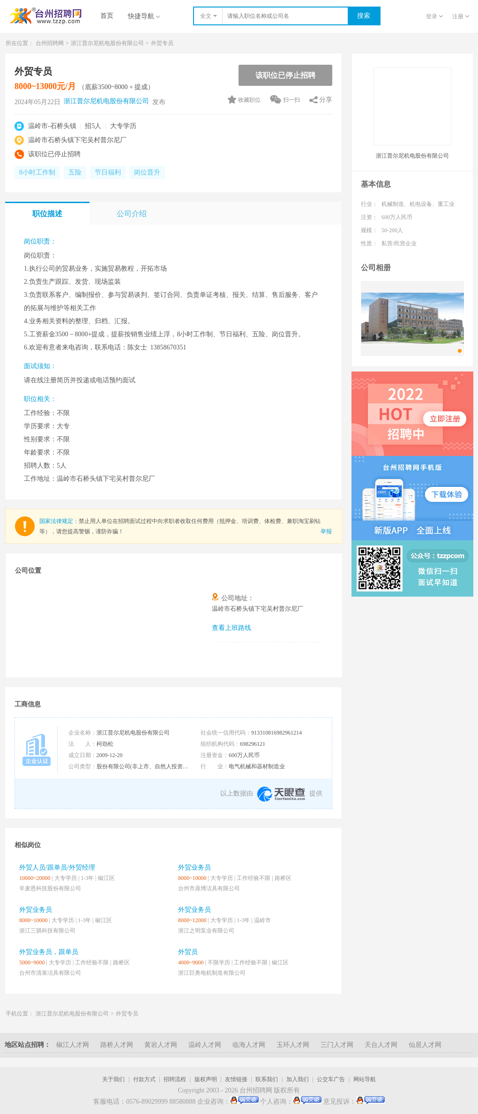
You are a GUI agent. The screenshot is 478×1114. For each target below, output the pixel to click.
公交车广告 (331, 1079)
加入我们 (297, 1079)
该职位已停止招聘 (285, 75)
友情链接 (236, 1079)
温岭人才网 (204, 1044)
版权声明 (205, 1079)
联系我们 (266, 1079)
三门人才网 (337, 1044)
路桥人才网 (116, 1044)
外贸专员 (162, 43)
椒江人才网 (72, 1044)
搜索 (363, 15)
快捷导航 (144, 16)
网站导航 (364, 1079)
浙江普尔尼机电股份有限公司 (107, 43)
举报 (326, 531)
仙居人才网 (425, 1044)
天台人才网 (381, 1044)
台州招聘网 (50, 43)
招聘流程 (175, 1079)
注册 (460, 16)
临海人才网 (248, 1044)
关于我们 (113, 1079)
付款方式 (144, 1079)
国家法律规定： (59, 521)
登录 (434, 16)
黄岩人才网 (160, 1044)
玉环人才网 (292, 1044)
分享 (325, 99)
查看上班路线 (231, 627)
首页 (106, 15)
